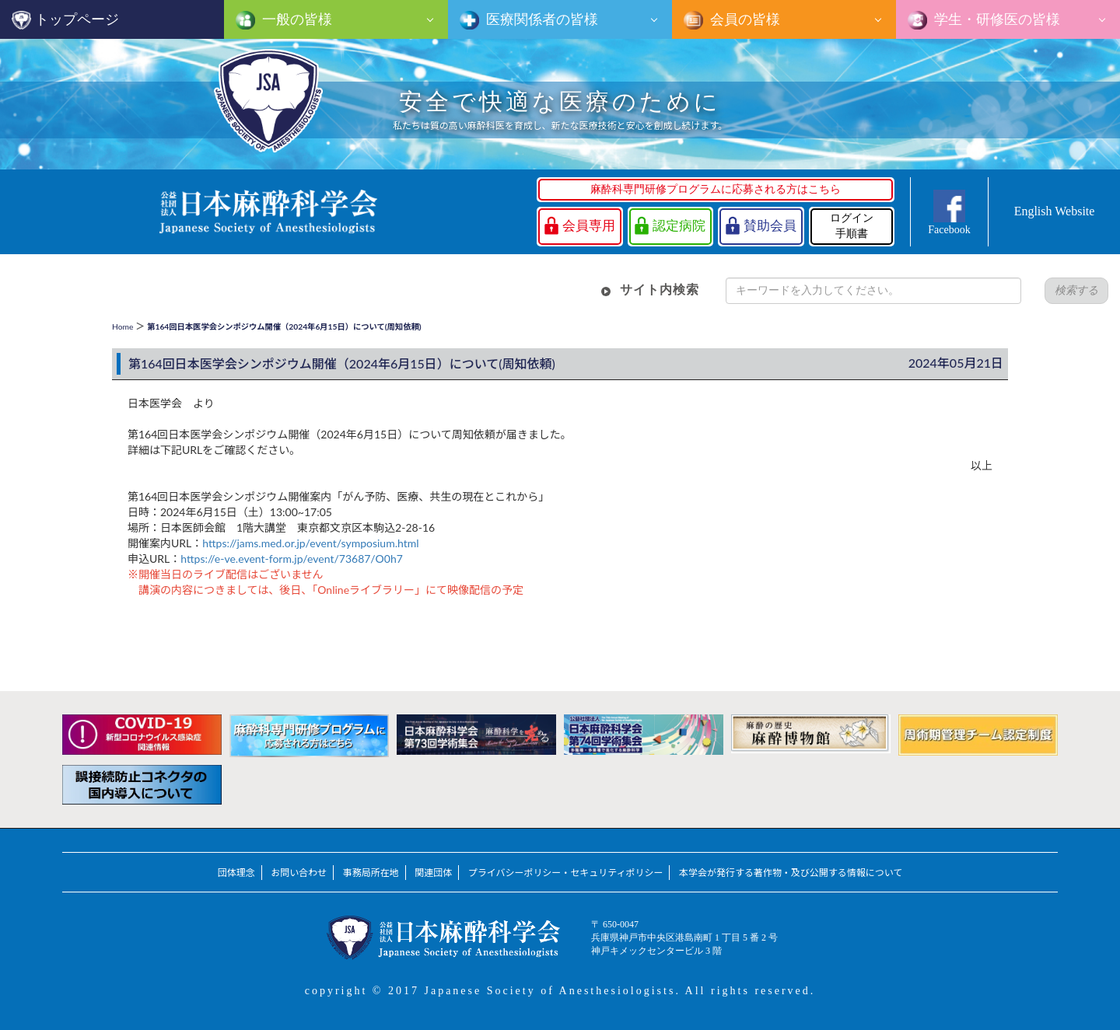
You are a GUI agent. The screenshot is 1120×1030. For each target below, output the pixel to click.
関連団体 (433, 872)
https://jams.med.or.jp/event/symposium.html (310, 543)
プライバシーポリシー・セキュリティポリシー (565, 872)
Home (122, 326)
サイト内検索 (659, 289)
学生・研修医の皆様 (995, 19)
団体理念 (236, 872)
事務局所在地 (371, 872)
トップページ (77, 19)
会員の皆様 (743, 19)
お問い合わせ (299, 872)
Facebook (949, 230)
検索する (1076, 290)
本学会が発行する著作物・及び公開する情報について (790, 872)
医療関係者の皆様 (540, 19)
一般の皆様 (295, 19)
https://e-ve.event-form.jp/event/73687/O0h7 (291, 558)
